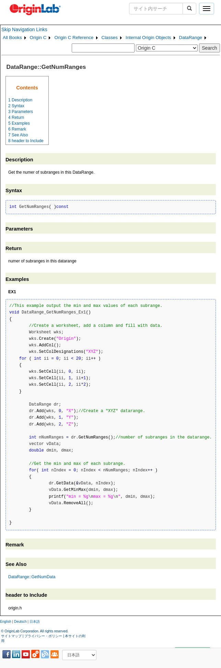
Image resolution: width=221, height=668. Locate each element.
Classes (110, 37)
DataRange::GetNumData (31, 576)
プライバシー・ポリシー (43, 636)
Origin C (38, 37)
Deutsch (20, 621)
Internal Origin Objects (148, 37)
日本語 (35, 621)
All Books (12, 37)
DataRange (190, 37)
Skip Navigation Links (24, 29)
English (5, 621)
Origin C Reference (73, 37)
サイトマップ (11, 636)
